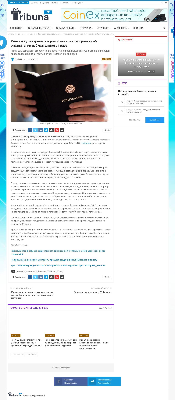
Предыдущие (17, 354)
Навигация (76, 3)
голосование (30, 271)
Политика (106, 59)
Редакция (44, 3)
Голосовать (155, 120)
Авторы (34, 3)
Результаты (134, 120)
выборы (20, 271)
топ (60, 271)
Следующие (31, 354)
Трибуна (85, 28)
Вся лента (138, 28)
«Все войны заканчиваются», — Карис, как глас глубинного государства (141, 63)
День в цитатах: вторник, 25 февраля (93, 292)
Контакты (64, 3)
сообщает (86, 143)
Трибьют (103, 28)
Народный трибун (39, 28)
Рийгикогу (53, 271)
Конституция (42, 271)
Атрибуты (120, 28)
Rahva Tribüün (65, 28)
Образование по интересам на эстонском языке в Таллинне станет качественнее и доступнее (31, 295)
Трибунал (15, 28)
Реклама (54, 3)
